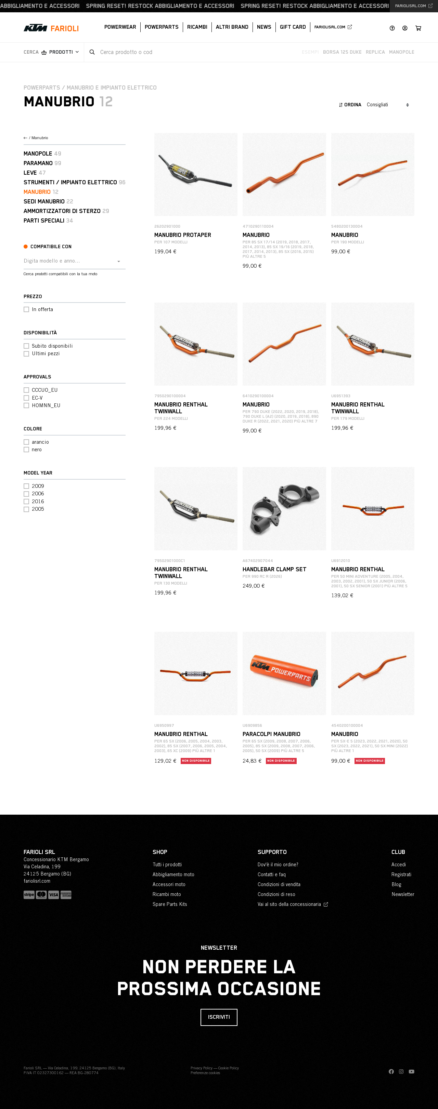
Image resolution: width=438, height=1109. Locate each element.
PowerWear (120, 27)
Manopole (401, 52)
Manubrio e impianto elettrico (112, 87)
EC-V (37, 398)
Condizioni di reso (276, 894)
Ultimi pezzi (46, 353)
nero (37, 449)
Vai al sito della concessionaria (293, 904)
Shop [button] (160, 852)
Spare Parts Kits (170, 904)
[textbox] (70, 261)
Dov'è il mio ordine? (278, 864)
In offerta (42, 309)
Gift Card (293, 27)
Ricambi (197, 27)
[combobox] (75, 261)
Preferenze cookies (205, 1072)
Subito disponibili (52, 346)
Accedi (398, 864)
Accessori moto (169, 884)
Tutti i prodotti (167, 864)
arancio (40, 442)
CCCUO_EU (45, 390)
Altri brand (232, 27)
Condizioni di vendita (279, 884)
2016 (38, 501)
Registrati (401, 874)
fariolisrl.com (414, 6)
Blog (396, 884)
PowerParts (162, 27)
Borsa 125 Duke (342, 52)
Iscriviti (219, 1017)
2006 (38, 493)
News (264, 27)
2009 (38, 486)
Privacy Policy (201, 1068)
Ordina (350, 105)
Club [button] (398, 852)
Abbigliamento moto (173, 874)
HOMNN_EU (46, 405)
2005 (38, 509)
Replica (375, 52)
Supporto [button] (272, 852)
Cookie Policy (228, 1068)
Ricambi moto (167, 894)
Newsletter (402, 894)
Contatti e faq (272, 874)
